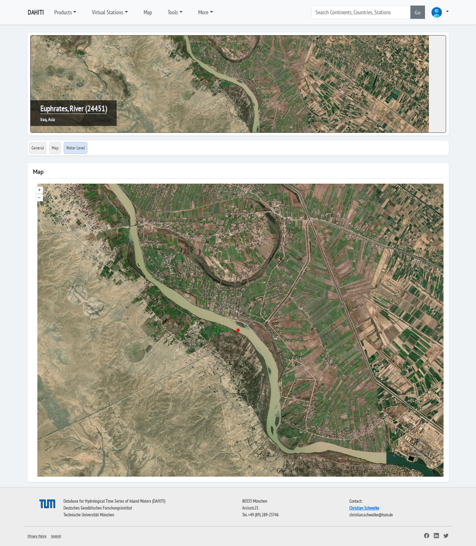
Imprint (56, 536)
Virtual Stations (107, 12)
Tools (173, 12)
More (203, 12)
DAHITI (36, 12)
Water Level (75, 148)
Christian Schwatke (364, 508)
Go (418, 12)
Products (63, 12)
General (38, 148)
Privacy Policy (37, 536)
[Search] (361, 12)
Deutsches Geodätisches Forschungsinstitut (97, 508)
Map (148, 12)
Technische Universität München (88, 515)
